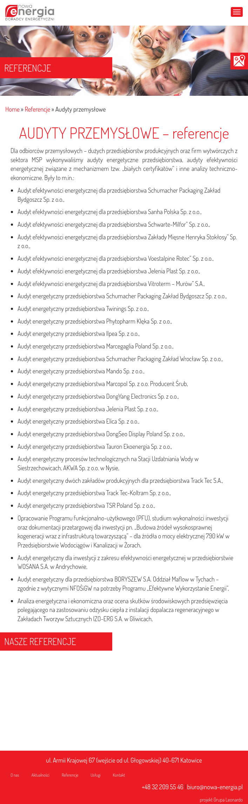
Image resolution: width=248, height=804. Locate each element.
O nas (15, 775)
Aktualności (40, 775)
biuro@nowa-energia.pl (215, 787)
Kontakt (119, 775)
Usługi (96, 775)
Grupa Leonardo (228, 800)
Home (12, 109)
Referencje (37, 109)
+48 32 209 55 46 (162, 787)
